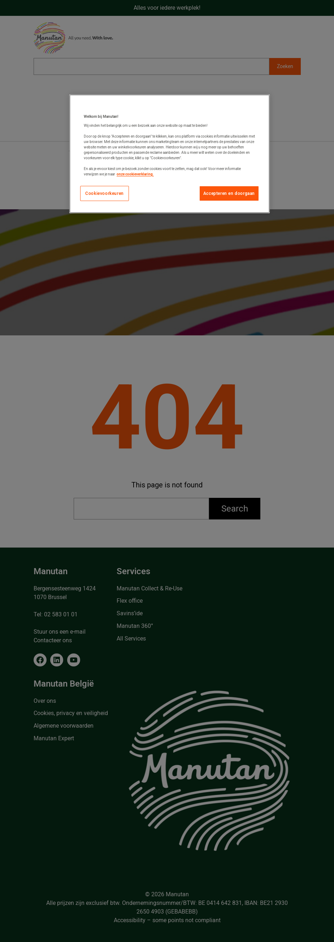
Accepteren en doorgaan (229, 193)
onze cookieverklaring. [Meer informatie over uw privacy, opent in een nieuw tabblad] (135, 174)
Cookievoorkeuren (104, 193)
